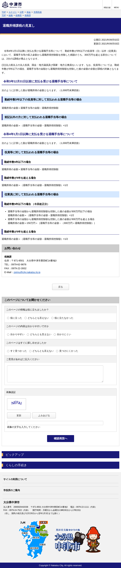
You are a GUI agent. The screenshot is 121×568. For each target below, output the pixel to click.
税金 (29, 12)
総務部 (19, 15)
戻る (60, 286)
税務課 (28, 15)
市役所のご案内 (11, 490)
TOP (4, 12)
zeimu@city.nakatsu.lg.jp (27, 272)
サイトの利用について (15, 479)
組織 (11, 15)
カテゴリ (13, 12)
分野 (22, 12)
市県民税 (38, 12)
